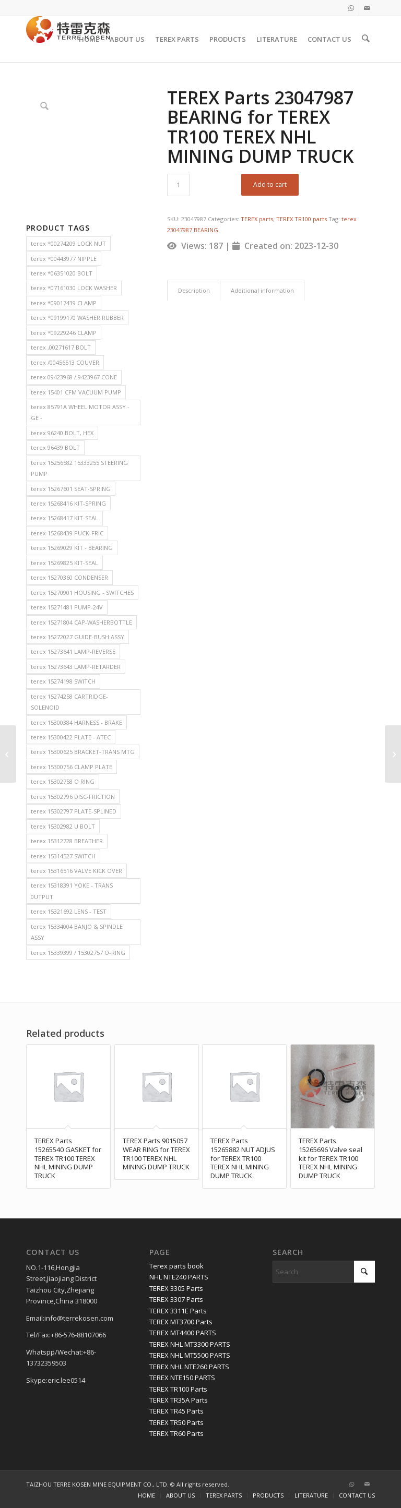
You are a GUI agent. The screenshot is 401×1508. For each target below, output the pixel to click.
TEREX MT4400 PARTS (182, 1332)
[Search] (366, 39)
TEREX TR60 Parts (176, 1433)
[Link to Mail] (367, 8)
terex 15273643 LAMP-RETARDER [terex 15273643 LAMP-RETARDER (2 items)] (76, 667)
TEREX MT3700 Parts (181, 1321)
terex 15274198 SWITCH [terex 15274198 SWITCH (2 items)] (63, 681)
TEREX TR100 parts (301, 219)
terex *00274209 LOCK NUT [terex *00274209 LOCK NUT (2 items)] (68, 243)
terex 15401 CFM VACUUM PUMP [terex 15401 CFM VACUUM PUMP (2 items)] (76, 392)
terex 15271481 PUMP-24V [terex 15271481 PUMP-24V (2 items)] (67, 607)
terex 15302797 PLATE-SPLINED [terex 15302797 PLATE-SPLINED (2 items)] (73, 811)
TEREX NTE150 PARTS (182, 1377)
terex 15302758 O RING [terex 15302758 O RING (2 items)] (63, 781)
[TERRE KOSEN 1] (68, 39)
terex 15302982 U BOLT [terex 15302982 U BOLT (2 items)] (63, 826)
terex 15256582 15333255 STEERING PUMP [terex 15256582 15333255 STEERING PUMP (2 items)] (79, 468)
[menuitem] (90, 39)
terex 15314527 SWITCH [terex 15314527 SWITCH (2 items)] (63, 856)
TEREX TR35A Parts (178, 1400)
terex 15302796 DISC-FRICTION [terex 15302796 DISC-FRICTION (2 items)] (73, 796)
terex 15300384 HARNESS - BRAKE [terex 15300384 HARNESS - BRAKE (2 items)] (76, 722)
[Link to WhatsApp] (351, 8)
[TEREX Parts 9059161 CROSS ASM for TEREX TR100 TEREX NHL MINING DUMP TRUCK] (393, 754)
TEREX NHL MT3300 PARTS (189, 1344)
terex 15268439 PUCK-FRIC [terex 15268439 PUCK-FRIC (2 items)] (67, 533)
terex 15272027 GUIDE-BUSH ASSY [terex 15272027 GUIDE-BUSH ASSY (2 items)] (77, 637)
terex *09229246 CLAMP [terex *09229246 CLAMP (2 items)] (64, 333)
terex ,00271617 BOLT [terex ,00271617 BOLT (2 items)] (61, 347)
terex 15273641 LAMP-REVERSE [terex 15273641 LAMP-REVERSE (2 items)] (73, 651)
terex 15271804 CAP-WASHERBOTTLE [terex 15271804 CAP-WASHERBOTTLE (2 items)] (81, 622)
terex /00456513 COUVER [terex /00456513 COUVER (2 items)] (65, 362)
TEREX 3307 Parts (176, 1299)
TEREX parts (257, 219)
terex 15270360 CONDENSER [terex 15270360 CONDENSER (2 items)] (69, 577)
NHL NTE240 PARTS (178, 1277)
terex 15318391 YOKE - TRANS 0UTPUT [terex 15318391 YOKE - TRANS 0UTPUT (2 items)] (72, 890)
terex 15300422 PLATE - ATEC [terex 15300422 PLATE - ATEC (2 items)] (71, 737)
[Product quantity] (178, 185)
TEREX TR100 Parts (178, 1389)
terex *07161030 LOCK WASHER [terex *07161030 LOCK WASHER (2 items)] (74, 288)
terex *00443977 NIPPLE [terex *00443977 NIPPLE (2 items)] (64, 258)
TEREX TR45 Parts (176, 1411)
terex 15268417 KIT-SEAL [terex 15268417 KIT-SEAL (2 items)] (64, 518)
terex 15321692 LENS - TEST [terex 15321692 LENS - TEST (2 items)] (69, 911)
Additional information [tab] (262, 290)
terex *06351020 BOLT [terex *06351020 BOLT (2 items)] (61, 273)
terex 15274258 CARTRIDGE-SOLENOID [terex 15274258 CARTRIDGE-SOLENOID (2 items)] (69, 701)
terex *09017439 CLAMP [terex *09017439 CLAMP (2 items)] (64, 303)
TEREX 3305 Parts (176, 1288)
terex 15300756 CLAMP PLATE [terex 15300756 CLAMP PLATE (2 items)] (71, 767)
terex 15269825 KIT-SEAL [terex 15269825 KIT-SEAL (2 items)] (64, 563)
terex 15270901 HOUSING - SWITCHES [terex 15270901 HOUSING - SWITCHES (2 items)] (82, 592)
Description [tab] (194, 290)
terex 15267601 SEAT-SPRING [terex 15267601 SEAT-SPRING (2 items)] (71, 489)
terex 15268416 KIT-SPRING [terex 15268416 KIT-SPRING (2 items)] (68, 503)
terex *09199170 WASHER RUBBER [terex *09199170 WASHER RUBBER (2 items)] (77, 317)
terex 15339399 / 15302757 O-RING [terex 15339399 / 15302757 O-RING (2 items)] (78, 952)
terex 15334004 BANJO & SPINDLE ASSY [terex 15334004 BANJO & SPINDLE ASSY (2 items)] (77, 932)
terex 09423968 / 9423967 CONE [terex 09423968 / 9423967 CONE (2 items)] (74, 377)
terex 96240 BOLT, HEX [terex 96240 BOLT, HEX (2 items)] (62, 433)
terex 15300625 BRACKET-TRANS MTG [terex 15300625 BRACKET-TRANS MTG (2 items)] (83, 752)
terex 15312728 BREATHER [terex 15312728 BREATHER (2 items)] (67, 841)
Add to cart (270, 184)
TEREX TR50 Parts (176, 1422)
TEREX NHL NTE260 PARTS (189, 1366)
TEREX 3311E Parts (178, 1310)
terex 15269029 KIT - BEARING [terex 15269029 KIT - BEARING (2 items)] (72, 548)
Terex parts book (176, 1266)
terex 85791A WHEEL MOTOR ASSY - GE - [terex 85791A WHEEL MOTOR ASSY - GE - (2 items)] (80, 412)
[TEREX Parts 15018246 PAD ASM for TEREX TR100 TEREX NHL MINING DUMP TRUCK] (8, 754)
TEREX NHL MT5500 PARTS (189, 1355)
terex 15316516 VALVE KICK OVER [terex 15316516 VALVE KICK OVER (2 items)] (76, 871)
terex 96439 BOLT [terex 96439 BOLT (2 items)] (55, 447)
